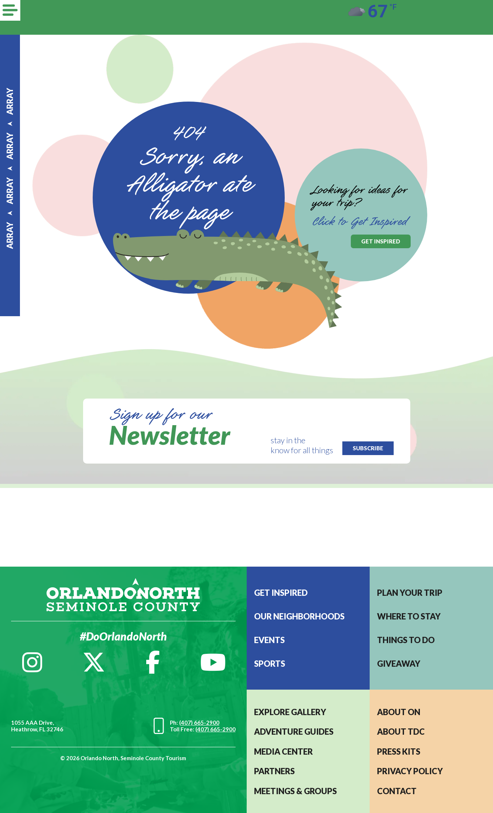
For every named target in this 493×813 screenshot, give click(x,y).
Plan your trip (409, 593)
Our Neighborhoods (299, 616)
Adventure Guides (293, 732)
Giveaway (398, 664)
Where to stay (409, 616)
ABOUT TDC (401, 732)
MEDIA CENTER (283, 751)
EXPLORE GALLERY (290, 712)
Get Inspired (281, 593)
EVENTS (269, 640)
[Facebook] (152, 662)
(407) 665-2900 (199, 722)
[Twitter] (93, 662)
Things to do (406, 640)
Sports (269, 664)
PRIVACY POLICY (410, 771)
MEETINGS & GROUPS (295, 791)
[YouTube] (213, 662)
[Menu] (10, 10)
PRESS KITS (398, 751)
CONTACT (397, 791)
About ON (398, 712)
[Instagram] (32, 662)
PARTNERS (274, 771)
